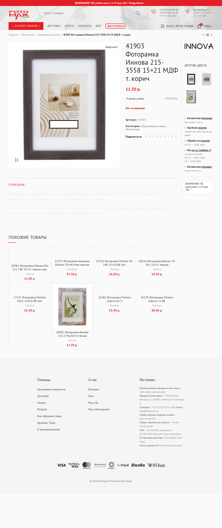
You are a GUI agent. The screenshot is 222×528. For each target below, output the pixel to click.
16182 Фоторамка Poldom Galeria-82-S (114, 299)
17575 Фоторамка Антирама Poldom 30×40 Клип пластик (72, 262)
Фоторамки (27, 34)
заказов (205, 140)
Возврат (42, 409)
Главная (13, 34)
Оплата (69, 26)
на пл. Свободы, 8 (201, 150)
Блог (99, 26)
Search (138, 13)
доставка (206, 118)
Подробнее (136, 3)
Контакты (85, 26)
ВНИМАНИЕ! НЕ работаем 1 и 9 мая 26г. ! (197, 187)
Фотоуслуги (115, 25)
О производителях (48, 429)
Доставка (54, 26)
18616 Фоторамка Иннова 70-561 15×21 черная (157, 262)
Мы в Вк (93, 403)
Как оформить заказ (49, 416)
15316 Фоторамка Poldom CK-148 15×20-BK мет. (114, 262)
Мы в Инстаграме (99, 409)
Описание (17, 185)
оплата (202, 127)
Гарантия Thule (46, 423)
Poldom (72, 269)
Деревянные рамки (48, 34)
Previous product (203, 34)
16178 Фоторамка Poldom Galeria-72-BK (157, 299)
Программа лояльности (51, 389)
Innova (30, 274)
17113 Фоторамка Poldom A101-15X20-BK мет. (30, 299)
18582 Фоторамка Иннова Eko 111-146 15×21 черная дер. (29, 267)
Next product (211, 34)
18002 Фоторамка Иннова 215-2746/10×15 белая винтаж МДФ (72, 335)
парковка (206, 166)
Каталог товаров (26, 26)
